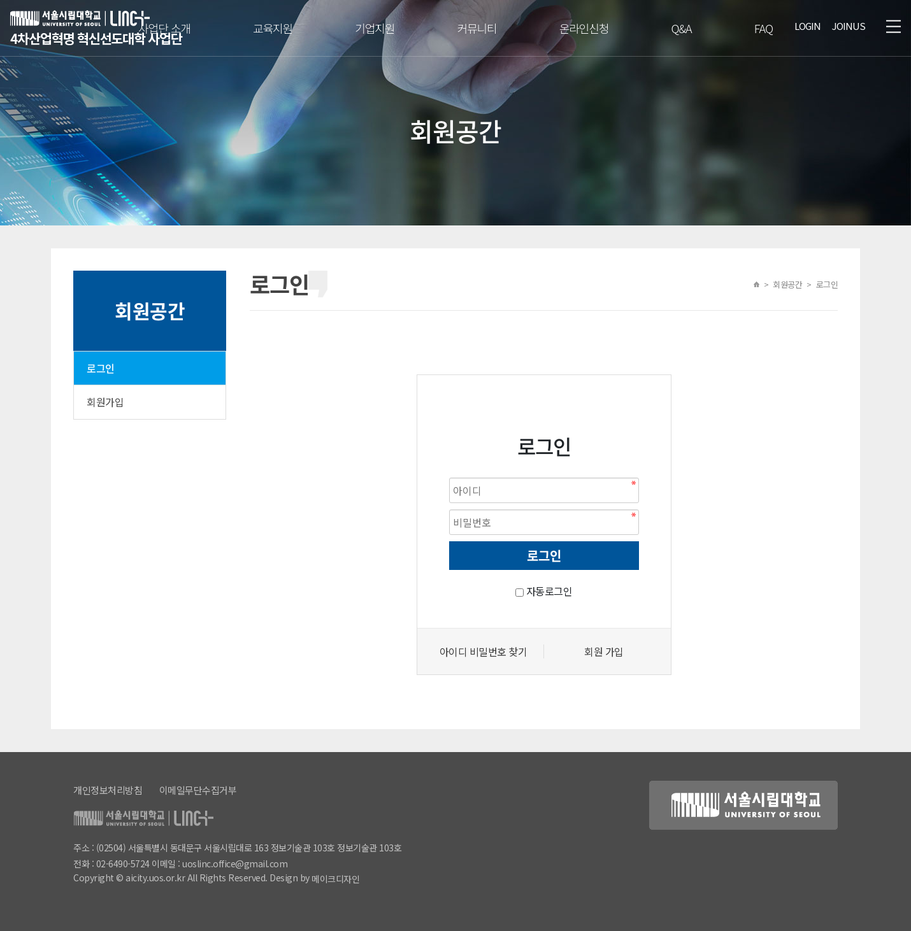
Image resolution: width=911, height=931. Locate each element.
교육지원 (272, 28)
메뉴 (893, 26)
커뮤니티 (476, 28)
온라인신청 (584, 28)
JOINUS (848, 25)
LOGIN (807, 25)
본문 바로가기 (0, 0)
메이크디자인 (335, 878)
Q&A (681, 28)
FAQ (763, 28)
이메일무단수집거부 (198, 790)
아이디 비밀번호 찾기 (483, 651)
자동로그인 (549, 591)
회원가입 (105, 401)
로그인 (101, 368)
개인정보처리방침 (107, 790)
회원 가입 (604, 651)
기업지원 (374, 28)
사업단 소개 (164, 28)
